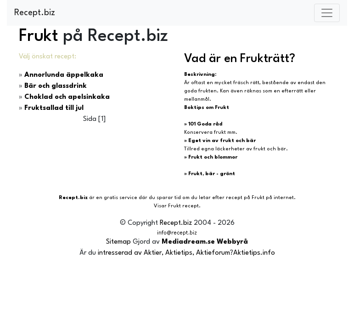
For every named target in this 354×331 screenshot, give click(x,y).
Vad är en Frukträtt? (239, 59)
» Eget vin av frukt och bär (220, 140)
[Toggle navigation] (327, 13)
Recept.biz (34, 13)
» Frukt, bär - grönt (209, 174)
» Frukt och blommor (210, 157)
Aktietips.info (254, 253)
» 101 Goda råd (203, 124)
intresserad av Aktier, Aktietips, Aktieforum (164, 253)
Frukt (38, 36)
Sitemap (118, 242)
